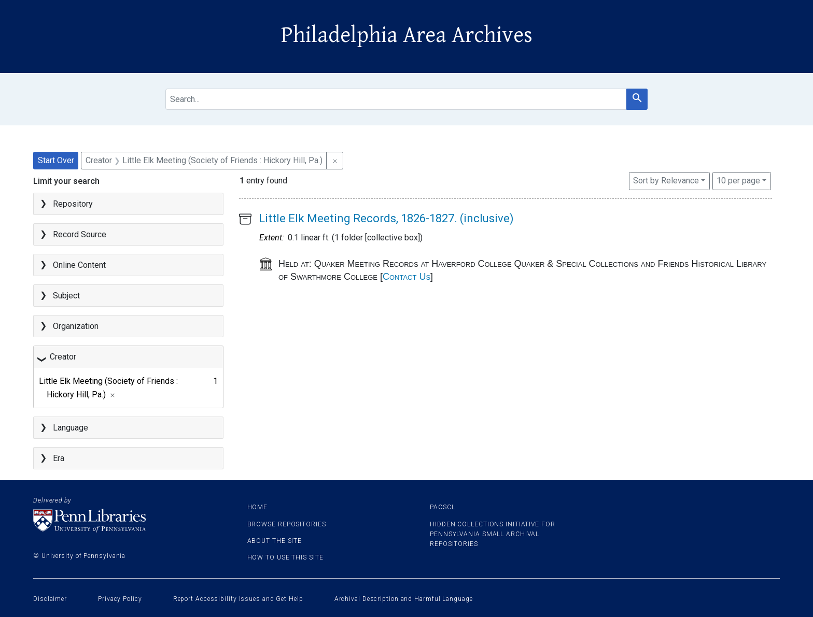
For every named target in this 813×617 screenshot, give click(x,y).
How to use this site (285, 557)
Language (70, 428)
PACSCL (442, 507)
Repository (73, 204)
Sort (666, 180)
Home (257, 507)
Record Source (79, 234)
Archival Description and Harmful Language (403, 598)
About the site (274, 540)
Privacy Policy (120, 598)
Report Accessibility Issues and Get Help (238, 598)
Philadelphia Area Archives (406, 35)
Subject (66, 295)
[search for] (395, 99)
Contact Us (406, 276)
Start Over (56, 160)
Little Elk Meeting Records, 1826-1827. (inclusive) (386, 218)
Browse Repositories (286, 524)
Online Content (79, 265)
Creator (63, 357)
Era (58, 458)
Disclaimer (50, 598)
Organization (76, 326)
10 (738, 179)
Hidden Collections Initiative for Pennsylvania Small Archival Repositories (492, 534)
